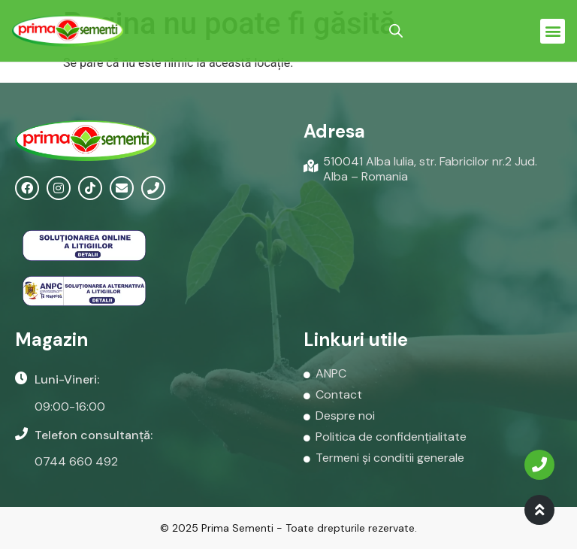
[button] (552, 31)
